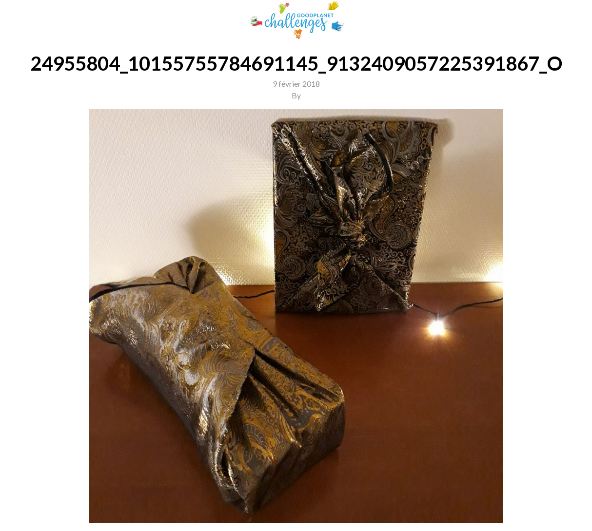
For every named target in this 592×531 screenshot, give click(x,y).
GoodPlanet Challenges (296, 20)
